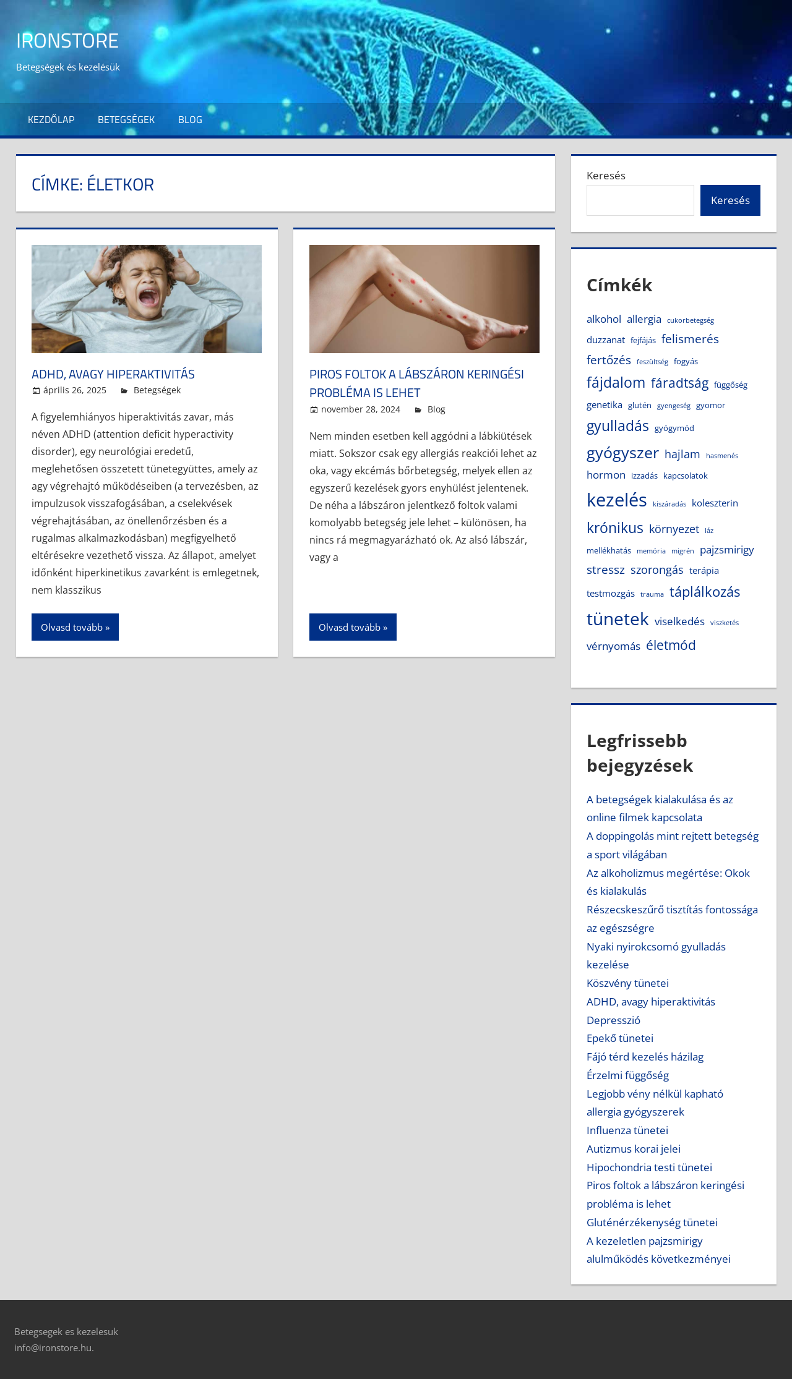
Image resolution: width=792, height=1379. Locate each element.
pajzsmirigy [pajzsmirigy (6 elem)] (727, 549)
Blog (190, 119)
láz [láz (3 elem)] (709, 530)
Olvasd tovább (72, 627)
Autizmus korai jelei (634, 1149)
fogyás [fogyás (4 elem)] (686, 361)
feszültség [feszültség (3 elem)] (652, 361)
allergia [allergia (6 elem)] (644, 319)
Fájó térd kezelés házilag (645, 1056)
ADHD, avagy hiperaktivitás (121, 373)
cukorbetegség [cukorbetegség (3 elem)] (690, 320)
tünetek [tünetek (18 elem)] (618, 618)
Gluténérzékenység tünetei (652, 1222)
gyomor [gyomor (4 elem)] (710, 405)
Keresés (606, 175)
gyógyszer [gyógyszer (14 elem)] (623, 452)
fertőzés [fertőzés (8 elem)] (609, 359)
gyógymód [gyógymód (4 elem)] (674, 427)
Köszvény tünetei (628, 983)
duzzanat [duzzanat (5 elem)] (606, 339)
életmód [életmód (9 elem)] (671, 645)
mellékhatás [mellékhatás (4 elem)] (609, 550)
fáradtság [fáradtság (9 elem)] (679, 382)
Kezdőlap (51, 119)
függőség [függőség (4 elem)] (730, 384)
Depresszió (613, 1020)
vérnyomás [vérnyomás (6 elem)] (613, 646)
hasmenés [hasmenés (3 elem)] (722, 455)
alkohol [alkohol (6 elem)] (604, 319)
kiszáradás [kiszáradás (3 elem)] (669, 504)
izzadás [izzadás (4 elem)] (644, 475)
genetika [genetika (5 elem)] (604, 404)
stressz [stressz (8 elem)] (606, 569)
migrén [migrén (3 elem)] (682, 551)
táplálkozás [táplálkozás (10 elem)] (704, 591)
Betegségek (126, 119)
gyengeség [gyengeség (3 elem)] (674, 405)
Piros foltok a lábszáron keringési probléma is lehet (404, 383)
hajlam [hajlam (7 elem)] (682, 453)
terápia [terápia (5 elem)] (704, 570)
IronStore (72, 39)
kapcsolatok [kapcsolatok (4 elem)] (685, 475)
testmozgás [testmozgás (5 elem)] (611, 593)
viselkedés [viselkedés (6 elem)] (680, 621)
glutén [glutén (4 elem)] (640, 405)
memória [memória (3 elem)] (651, 551)
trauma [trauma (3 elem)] (652, 594)
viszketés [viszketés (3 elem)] (724, 622)
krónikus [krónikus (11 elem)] (615, 527)
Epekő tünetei (620, 1038)
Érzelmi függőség (628, 1075)
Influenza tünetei (627, 1130)
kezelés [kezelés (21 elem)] (617, 499)
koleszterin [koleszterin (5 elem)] (715, 503)
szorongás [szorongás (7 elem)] (657, 569)
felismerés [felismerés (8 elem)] (690, 338)
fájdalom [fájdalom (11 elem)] (616, 382)
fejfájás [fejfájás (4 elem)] (643, 340)
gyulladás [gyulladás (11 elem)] (618, 425)
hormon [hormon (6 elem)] (606, 474)
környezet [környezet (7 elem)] (674, 528)
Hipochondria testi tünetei (649, 1167)
